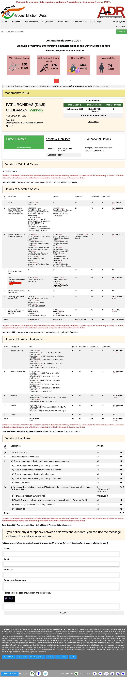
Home (4, 22)
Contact (50, 657)
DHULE (34, 86)
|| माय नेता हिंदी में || (97, 22)
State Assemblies (31, 22)
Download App (66, 674)
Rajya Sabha (47, 22)
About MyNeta (119, 22)
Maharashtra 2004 (20, 86)
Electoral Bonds (79, 22)
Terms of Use (61, 657)
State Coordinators (36, 657)
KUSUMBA (44, 86)
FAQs (73, 657)
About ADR (120, 26)
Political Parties (63, 22)
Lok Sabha (15, 22)
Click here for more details (93, 115)
